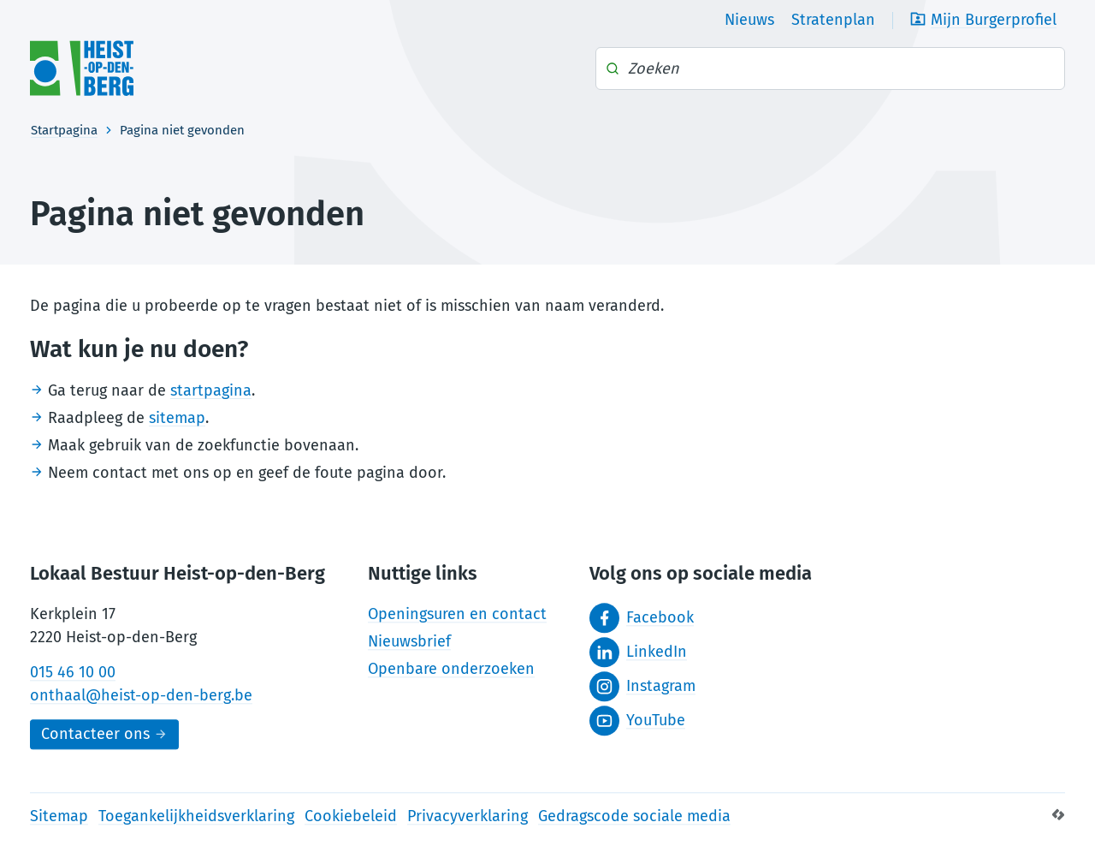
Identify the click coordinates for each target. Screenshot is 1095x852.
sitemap (177, 417)
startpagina (211, 390)
